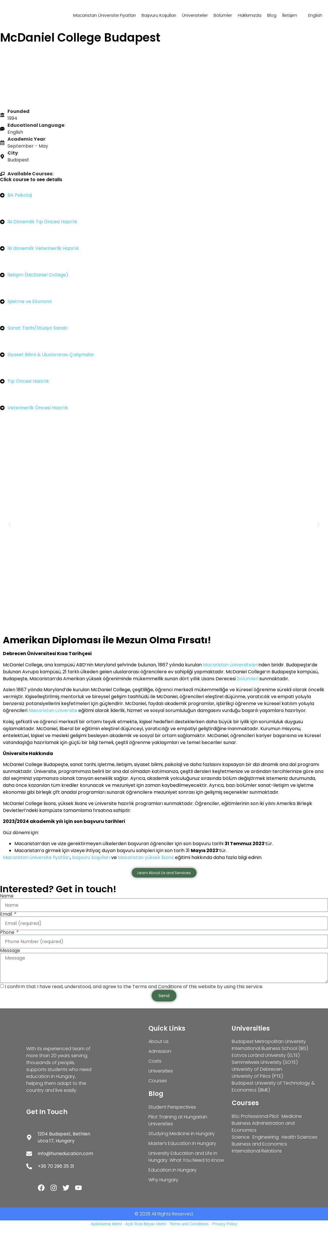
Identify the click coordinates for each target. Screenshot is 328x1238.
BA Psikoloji (19, 195)
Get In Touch (46, 1111)
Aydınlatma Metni (106, 1224)
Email (6, 914)
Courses (245, 1102)
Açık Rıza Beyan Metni (145, 1224)
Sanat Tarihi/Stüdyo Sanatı (37, 328)
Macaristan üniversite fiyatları (36, 857)
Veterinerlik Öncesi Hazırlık (37, 407)
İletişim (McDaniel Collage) (37, 275)
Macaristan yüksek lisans (146, 857)
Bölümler (223, 15)
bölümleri (247, 678)
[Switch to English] (312, 15)
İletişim (289, 15)
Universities (251, 1028)
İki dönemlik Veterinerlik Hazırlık (43, 248)
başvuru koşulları (91, 857)
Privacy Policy (224, 1224)
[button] (9, 524)
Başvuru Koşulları (159, 15)
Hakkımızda (249, 15)
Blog (271, 15)
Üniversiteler (195, 15)
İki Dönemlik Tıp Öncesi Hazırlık (42, 221)
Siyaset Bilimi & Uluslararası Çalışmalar (50, 354)
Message (10, 950)
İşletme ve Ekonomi (29, 301)
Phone (8, 932)
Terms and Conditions (188, 1224)
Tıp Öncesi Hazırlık (28, 381)
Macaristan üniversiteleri (231, 664)
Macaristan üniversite (53, 710)
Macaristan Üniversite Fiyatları (104, 15)
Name (7, 896)
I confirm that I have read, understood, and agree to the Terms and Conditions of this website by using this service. (134, 986)
